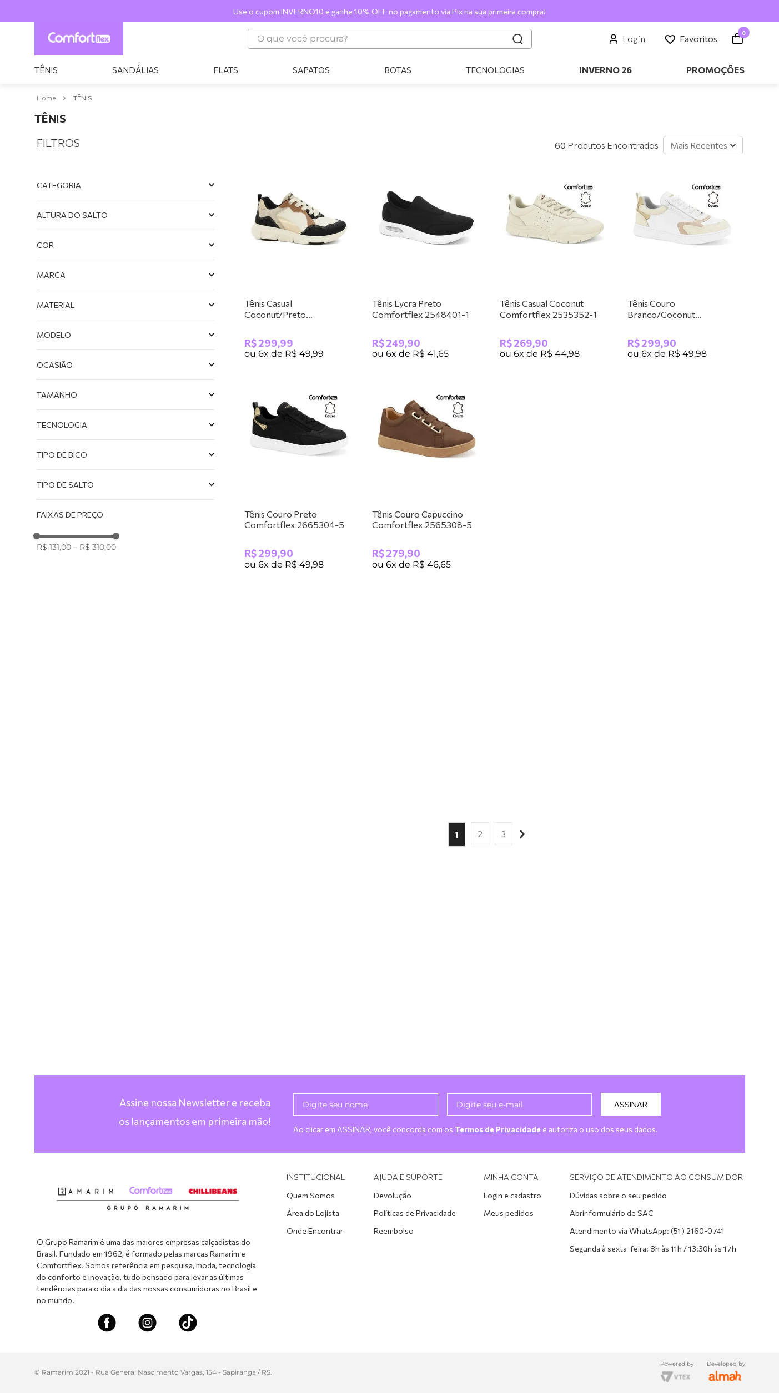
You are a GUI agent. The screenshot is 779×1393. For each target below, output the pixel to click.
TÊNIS (82, 98)
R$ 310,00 (94, 547)
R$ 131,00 (54, 547)
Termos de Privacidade (499, 1129)
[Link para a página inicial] (46, 98)
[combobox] (390, 39)
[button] (125, 185)
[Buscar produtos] (517, 38)
